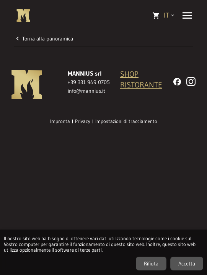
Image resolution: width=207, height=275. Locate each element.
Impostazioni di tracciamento (126, 121)
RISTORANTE (141, 84)
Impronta (60, 121)
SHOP (129, 74)
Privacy (82, 121)
